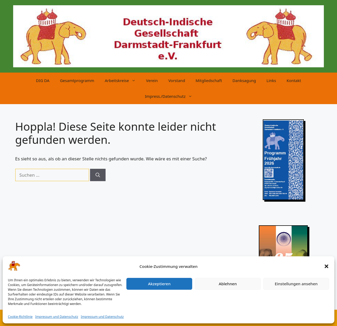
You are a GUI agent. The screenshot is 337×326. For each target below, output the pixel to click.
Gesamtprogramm (77, 80)
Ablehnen (228, 283)
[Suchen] (98, 175)
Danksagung (244, 80)
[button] (326, 266)
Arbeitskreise (123, 80)
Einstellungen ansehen (296, 283)
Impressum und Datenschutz (56, 316)
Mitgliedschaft (209, 80)
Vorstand (176, 80)
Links (271, 80)
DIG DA (42, 80)
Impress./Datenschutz (171, 96)
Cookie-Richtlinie (20, 316)
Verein (152, 80)
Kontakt (294, 80)
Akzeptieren (159, 283)
